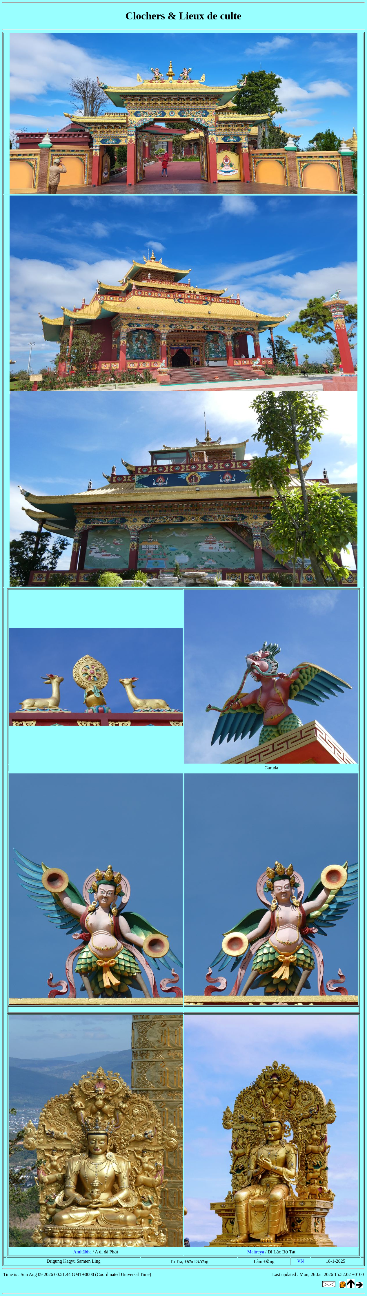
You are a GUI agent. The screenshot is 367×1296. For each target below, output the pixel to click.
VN (300, 1261)
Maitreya (255, 1251)
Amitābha (82, 1251)
